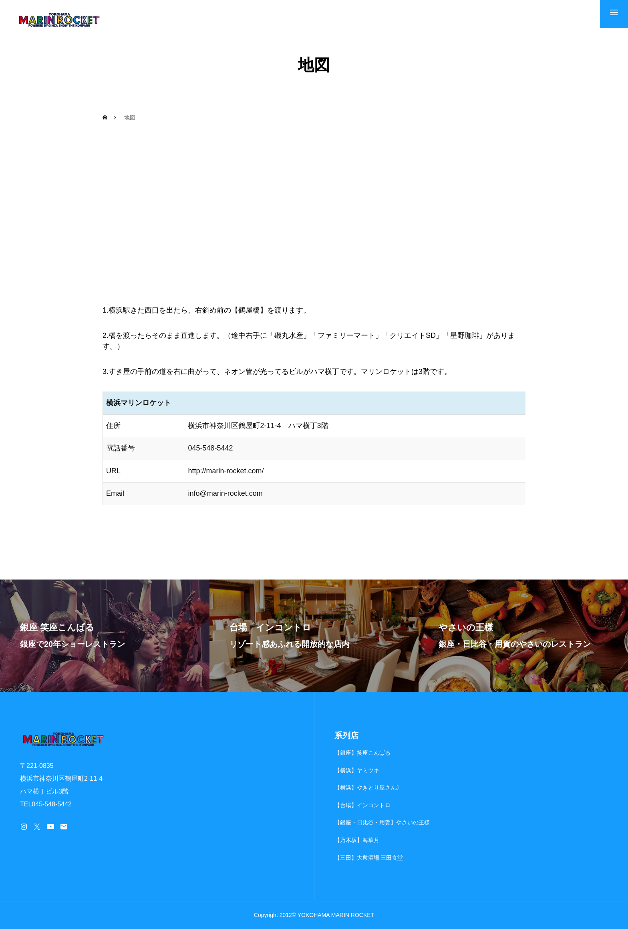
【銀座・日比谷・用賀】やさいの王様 (382, 822)
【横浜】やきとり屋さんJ (366, 787)
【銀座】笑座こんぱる (362, 752)
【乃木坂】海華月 (356, 840)
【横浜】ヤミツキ (356, 770)
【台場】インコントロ (362, 805)
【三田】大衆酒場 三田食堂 (368, 857)
